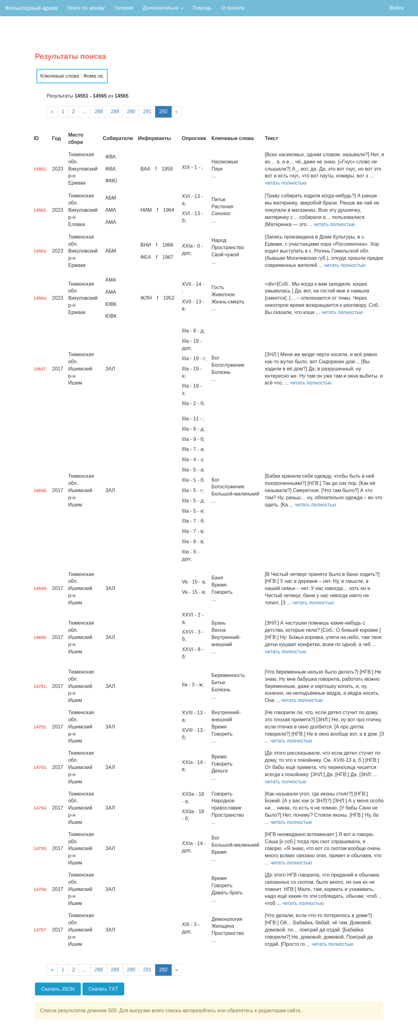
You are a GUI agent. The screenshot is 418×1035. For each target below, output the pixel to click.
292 (163, 111)
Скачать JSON (58, 989)
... (85, 111)
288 (99, 111)
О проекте (233, 8)
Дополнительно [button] (163, 8)
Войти (397, 8)
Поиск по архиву (86, 8)
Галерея (123, 8)
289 (115, 111)
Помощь (202, 8)
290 (131, 111)
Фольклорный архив (31, 8)
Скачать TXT (103, 989)
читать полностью (285, 183)
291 (147, 111)
